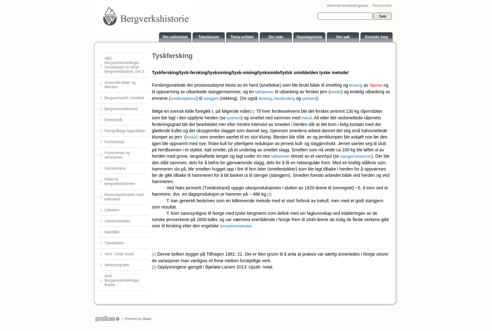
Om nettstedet (175, 37)
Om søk (343, 37)
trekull (307, 118)
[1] (252, 111)
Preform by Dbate (137, 319)
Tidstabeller (114, 243)
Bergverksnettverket (121, 109)
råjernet (375, 85)
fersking (355, 85)
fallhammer (264, 92)
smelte (335, 92)
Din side (276, 37)
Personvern (382, 5)
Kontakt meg (376, 37)
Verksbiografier (117, 265)
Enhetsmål (113, 120)
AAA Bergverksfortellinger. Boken (122, 280)
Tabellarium (208, 37)
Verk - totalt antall (119, 254)
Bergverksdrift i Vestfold (124, 98)
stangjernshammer (355, 156)
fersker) (193, 137)
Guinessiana (115, 168)
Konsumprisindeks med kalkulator (124, 197)
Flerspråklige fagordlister (125, 131)
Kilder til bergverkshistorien (119, 181)
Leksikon (111, 210)
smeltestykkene (183, 98)
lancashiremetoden (236, 226)
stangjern (211, 98)
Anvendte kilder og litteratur (120, 84)
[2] (269, 194)
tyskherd (309, 98)
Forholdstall (114, 142)
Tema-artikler (242, 37)
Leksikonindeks (117, 221)
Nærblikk (111, 232)
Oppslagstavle (309, 37)
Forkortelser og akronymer (117, 155)
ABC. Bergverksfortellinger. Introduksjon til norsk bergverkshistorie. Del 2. (124, 65)
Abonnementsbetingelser (347, 5)
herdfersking (284, 98)
